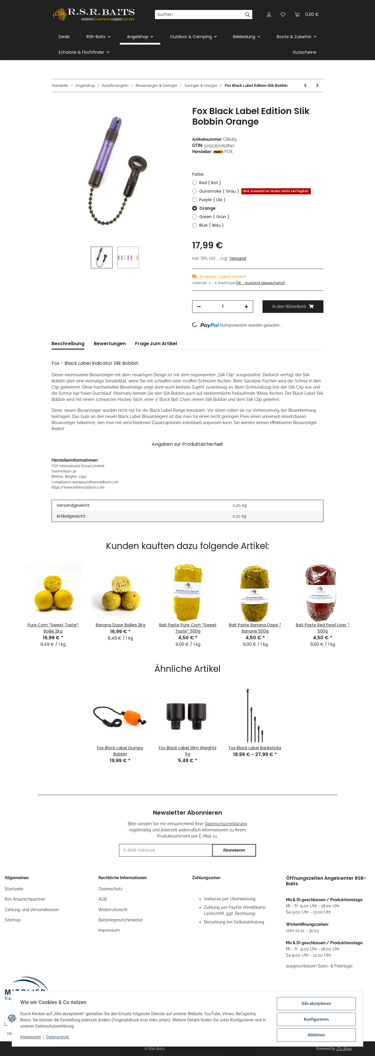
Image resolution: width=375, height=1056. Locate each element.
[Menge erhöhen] (246, 307)
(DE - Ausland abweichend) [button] (260, 282)
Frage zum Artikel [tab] (156, 343)
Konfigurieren (315, 1020)
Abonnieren (234, 850)
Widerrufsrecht (112, 909)
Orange (207, 208)
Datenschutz (110, 889)
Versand (237, 258)
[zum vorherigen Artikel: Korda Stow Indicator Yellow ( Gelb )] (305, 85)
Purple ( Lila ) (212, 200)
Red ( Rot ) (210, 183)
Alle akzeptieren (315, 1004)
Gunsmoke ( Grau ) (255, 191)
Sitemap (13, 920)
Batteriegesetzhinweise (120, 920)
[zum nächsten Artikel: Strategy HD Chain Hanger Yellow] (317, 85)
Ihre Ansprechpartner (25, 899)
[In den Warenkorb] (56, 102)
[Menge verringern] (198, 307)
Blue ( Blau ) (211, 225)
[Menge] (222, 307)
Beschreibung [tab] (68, 343)
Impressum (109, 930)
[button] (269, 14)
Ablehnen (315, 1035)
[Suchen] (199, 15)
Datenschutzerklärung (226, 823)
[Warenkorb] (306, 14)
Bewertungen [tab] (110, 343)
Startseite (14, 889)
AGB (102, 899)
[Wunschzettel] (283, 14)
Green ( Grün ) (214, 217)
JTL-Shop (344, 1049)
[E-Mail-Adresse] (165, 850)
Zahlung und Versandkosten (32, 909)
